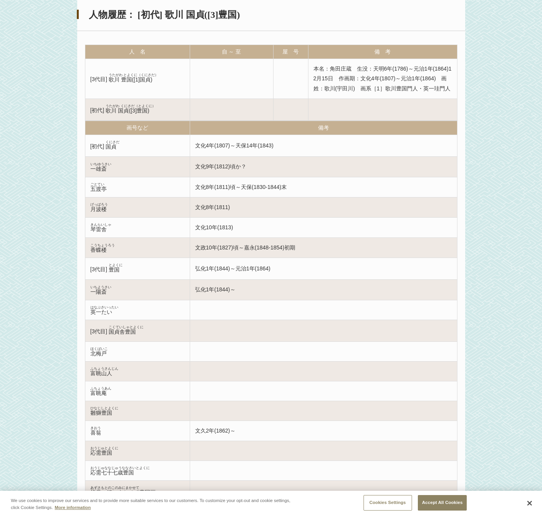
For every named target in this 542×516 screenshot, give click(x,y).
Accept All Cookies (442, 502)
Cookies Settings (387, 502)
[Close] (529, 503)
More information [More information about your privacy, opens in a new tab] (73, 507)
